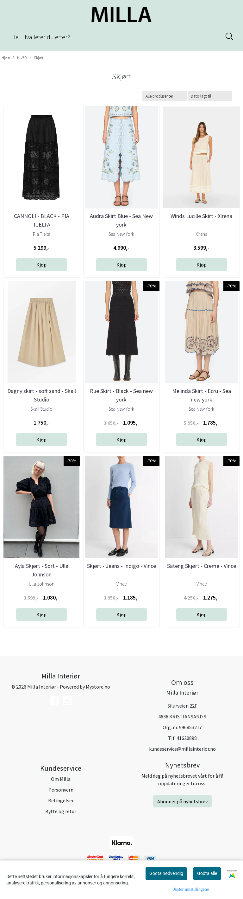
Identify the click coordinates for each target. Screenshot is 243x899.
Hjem (6, 57)
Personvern (60, 790)
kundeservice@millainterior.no (182, 749)
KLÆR (20, 58)
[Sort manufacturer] (164, 96)
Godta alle (207, 873)
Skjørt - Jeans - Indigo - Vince (121, 565)
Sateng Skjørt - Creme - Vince (201, 565)
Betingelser (61, 800)
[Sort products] (210, 96)
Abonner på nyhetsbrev (182, 801)
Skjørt (36, 58)
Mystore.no (98, 687)
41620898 (187, 738)
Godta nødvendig (166, 873)
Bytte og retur (60, 811)
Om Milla (61, 779)
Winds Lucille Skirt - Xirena (201, 216)
